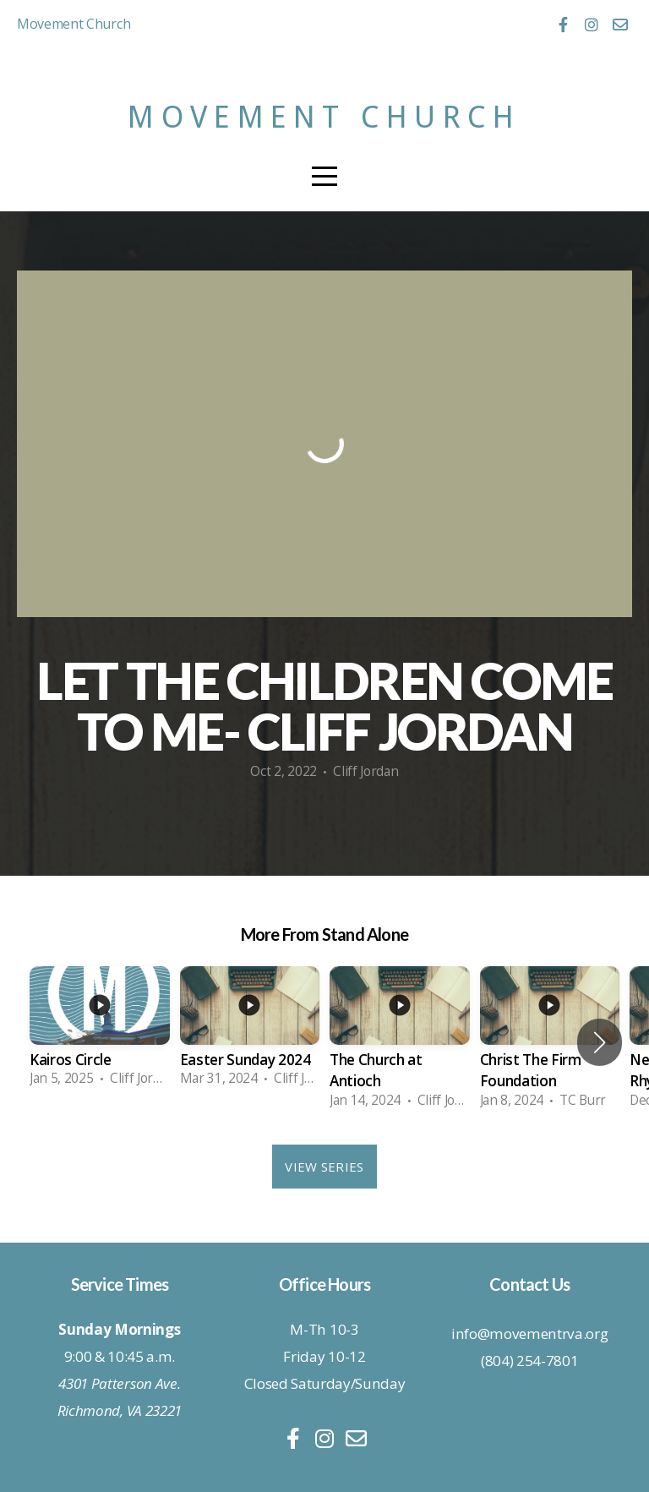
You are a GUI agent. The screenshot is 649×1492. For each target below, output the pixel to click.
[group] (100, 1032)
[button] (599, 1042)
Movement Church (324, 117)
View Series (324, 1166)
